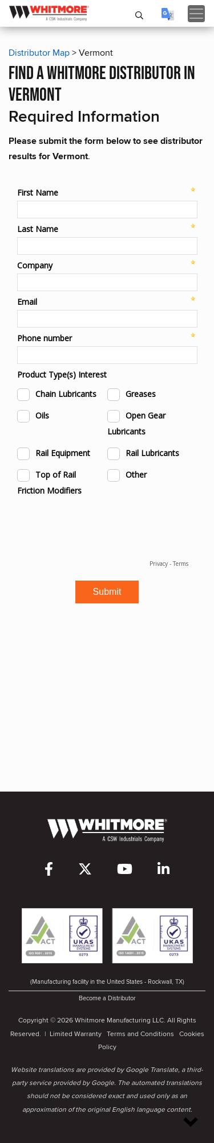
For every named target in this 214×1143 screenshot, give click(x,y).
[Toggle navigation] (196, 13)
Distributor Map (39, 52)
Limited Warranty (76, 1033)
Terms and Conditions (140, 1033)
